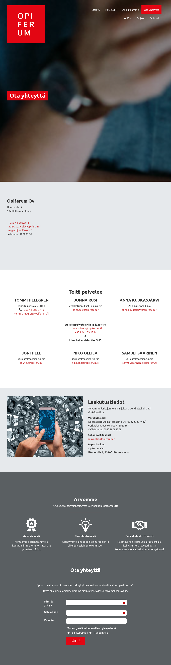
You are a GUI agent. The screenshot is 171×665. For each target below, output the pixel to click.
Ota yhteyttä (151, 9)
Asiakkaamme (130, 9)
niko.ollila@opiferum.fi (85, 362)
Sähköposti (51, 611)
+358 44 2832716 (18, 222)
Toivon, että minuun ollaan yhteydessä (91, 628)
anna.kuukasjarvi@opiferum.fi (139, 309)
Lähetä (75, 640)
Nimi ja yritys (48, 603)
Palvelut (111, 9)
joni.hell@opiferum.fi (31, 362)
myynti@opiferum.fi (20, 230)
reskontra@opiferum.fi (101, 438)
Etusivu (96, 9)
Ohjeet (141, 18)
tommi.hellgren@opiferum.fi (31, 313)
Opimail (154, 18)
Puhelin (49, 620)
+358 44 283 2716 (33, 309)
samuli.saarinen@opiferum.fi (139, 362)
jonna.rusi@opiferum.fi (85, 309)
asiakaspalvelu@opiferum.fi (24, 226)
